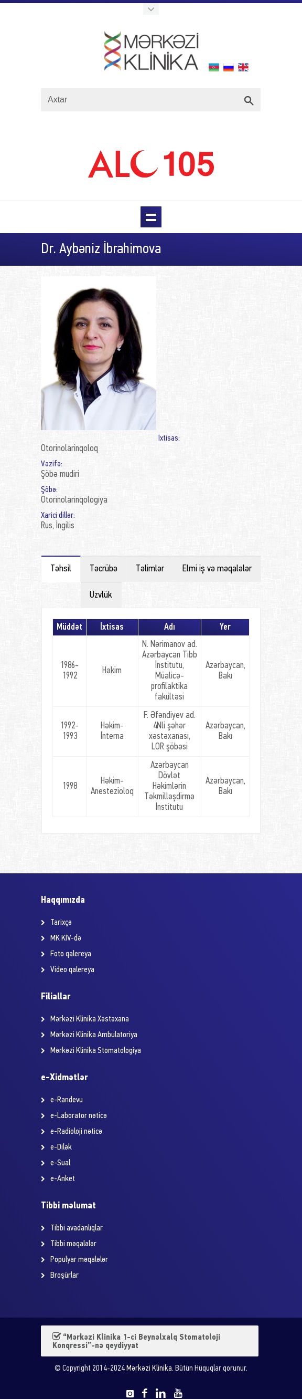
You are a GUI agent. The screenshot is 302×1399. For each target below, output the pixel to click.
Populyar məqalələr (79, 1260)
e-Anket (62, 1179)
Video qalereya (72, 970)
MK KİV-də (65, 938)
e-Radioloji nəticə (76, 1131)
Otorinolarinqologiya (74, 500)
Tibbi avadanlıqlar (76, 1228)
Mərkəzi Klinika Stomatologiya (95, 1051)
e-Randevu (66, 1100)
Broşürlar (64, 1275)
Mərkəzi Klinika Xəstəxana (89, 1019)
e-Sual (60, 1163)
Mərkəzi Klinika (149, 1369)
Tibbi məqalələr (73, 1244)
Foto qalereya (70, 954)
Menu (151, 216)
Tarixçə (61, 922)
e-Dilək (61, 1147)
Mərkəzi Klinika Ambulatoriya (93, 1035)
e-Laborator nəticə (78, 1116)
